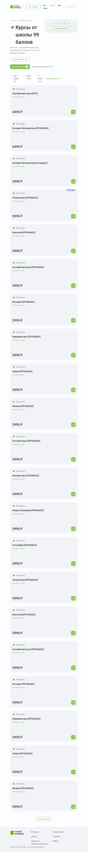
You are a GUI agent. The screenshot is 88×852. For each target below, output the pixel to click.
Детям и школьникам (42, 67)
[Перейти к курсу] (73, 112)
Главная (14, 20)
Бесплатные (28, 77)
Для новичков (16, 78)
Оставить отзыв (18, 97)
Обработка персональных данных (39, 842)
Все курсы (45, 7)
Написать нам (58, 832)
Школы (52, 5)
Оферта (55, 841)
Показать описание (17, 53)
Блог (59, 5)
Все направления (20, 67)
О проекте (56, 836)
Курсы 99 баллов (25, 20)
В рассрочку (40, 78)
